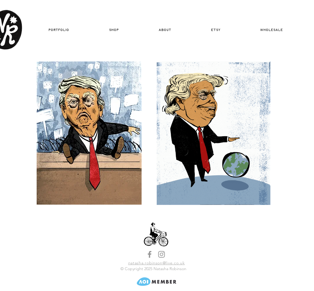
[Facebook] (149, 254)
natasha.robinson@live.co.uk (156, 262)
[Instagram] (161, 254)
